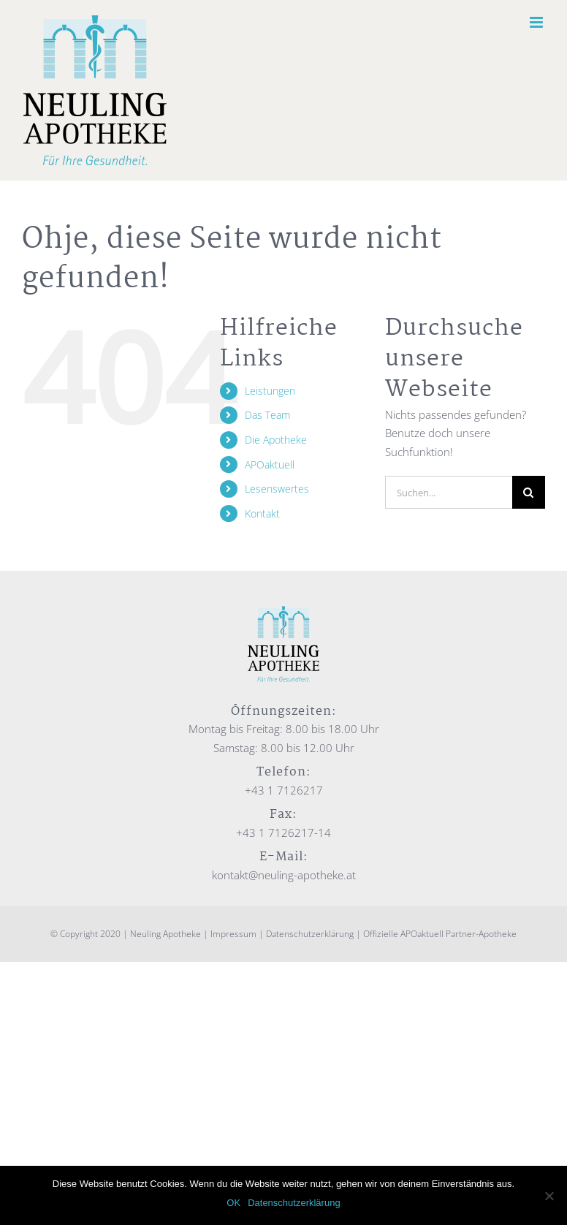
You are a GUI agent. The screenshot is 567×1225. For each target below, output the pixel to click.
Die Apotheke (276, 440)
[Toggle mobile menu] (537, 22)
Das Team (267, 415)
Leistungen (270, 391)
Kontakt (262, 513)
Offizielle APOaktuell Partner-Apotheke (440, 934)
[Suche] (528, 492)
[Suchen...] (448, 492)
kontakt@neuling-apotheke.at (284, 875)
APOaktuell (269, 464)
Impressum (233, 934)
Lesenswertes (277, 489)
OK (233, 1202)
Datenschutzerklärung (310, 934)
